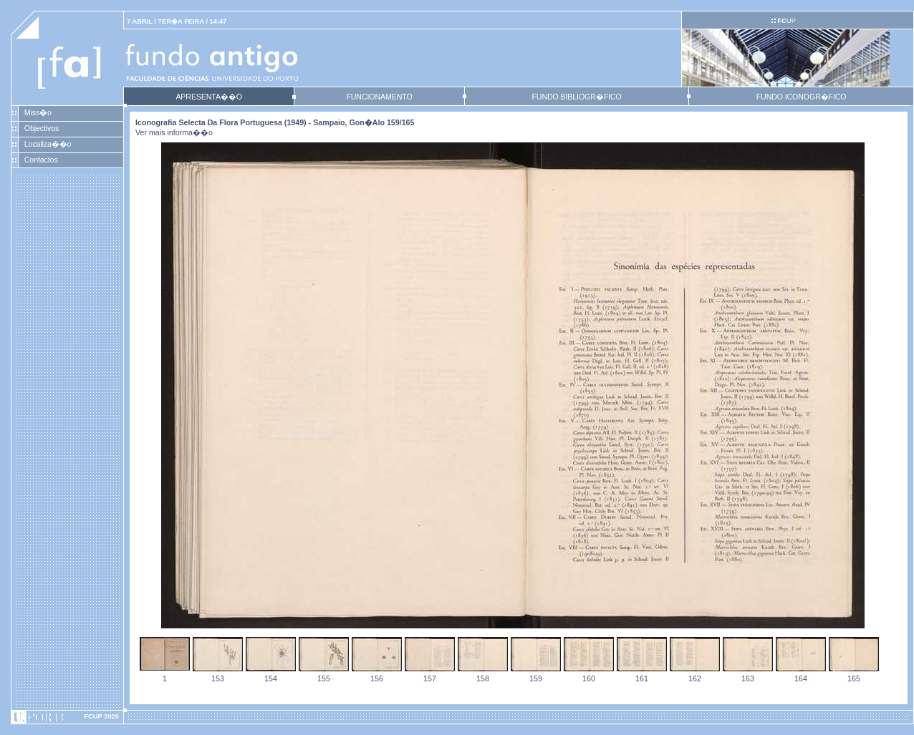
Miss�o (38, 112)
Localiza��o (48, 144)
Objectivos (41, 128)
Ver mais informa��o (174, 132)
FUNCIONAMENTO (379, 96)
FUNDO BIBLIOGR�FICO (576, 96)
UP (786, 20)
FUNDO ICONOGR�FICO (801, 96)
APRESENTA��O (208, 96)
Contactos (41, 159)
